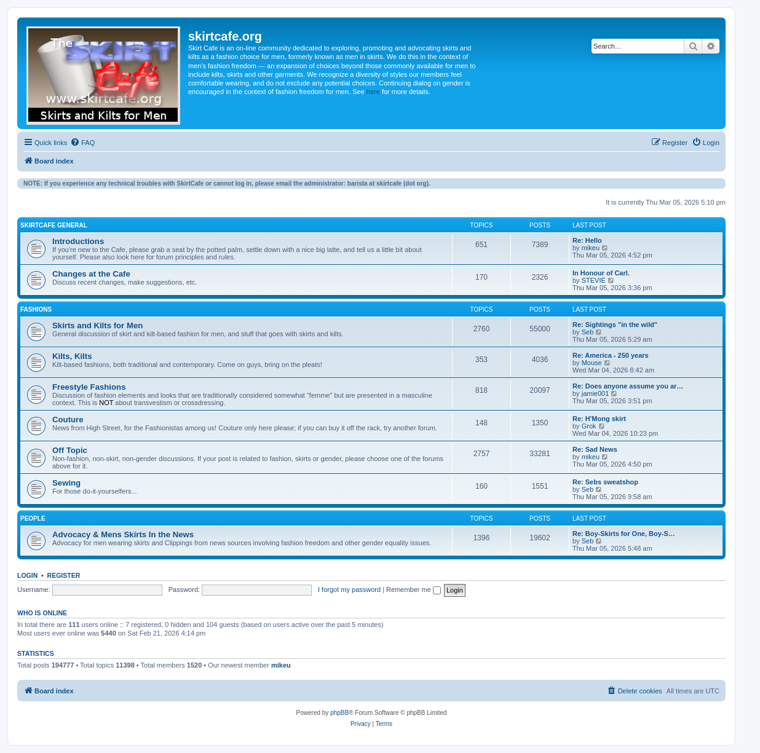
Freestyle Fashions (88, 387)
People (33, 518)
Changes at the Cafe (91, 273)
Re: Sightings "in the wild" (614, 324)
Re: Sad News (594, 449)
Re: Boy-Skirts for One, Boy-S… (623, 533)
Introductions (78, 241)
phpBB (339, 712)
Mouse (592, 362)
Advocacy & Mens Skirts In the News (123, 534)
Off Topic (69, 450)
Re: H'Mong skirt (599, 418)
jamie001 (595, 393)
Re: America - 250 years (610, 355)
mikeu (591, 247)
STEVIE (594, 280)
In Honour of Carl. (601, 273)
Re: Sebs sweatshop (605, 482)
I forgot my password (349, 589)
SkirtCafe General (53, 225)
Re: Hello (587, 240)
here (373, 91)
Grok (589, 426)
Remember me (413, 589)
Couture (68, 419)
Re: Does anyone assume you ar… (627, 386)
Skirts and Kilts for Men (97, 325)
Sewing (66, 482)
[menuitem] (82, 142)
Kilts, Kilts (72, 356)
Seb (588, 332)
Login (27, 575)
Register (64, 575)
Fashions (36, 309)
